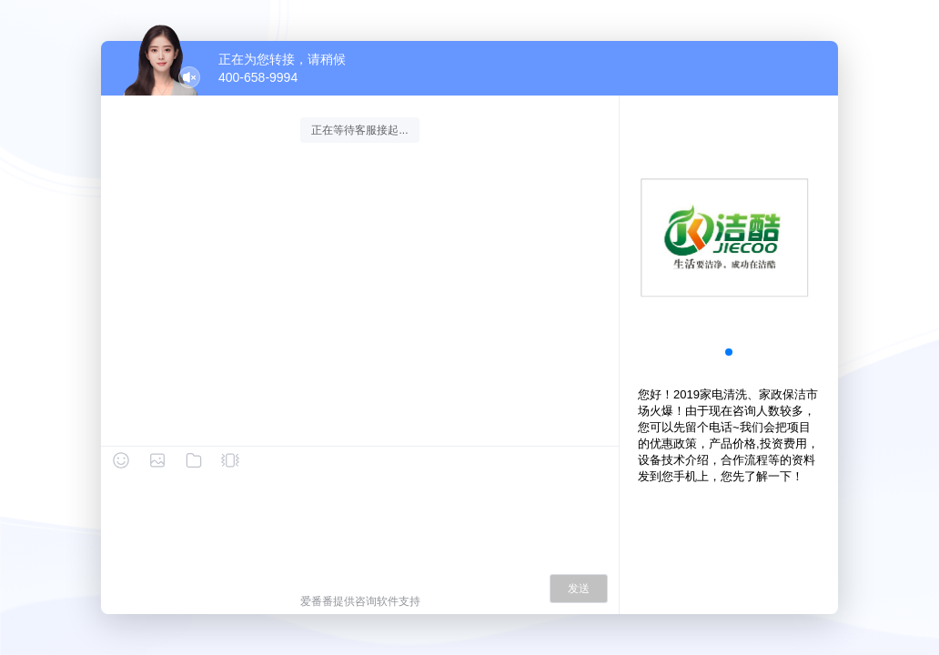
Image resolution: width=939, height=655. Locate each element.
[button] (728, 352)
